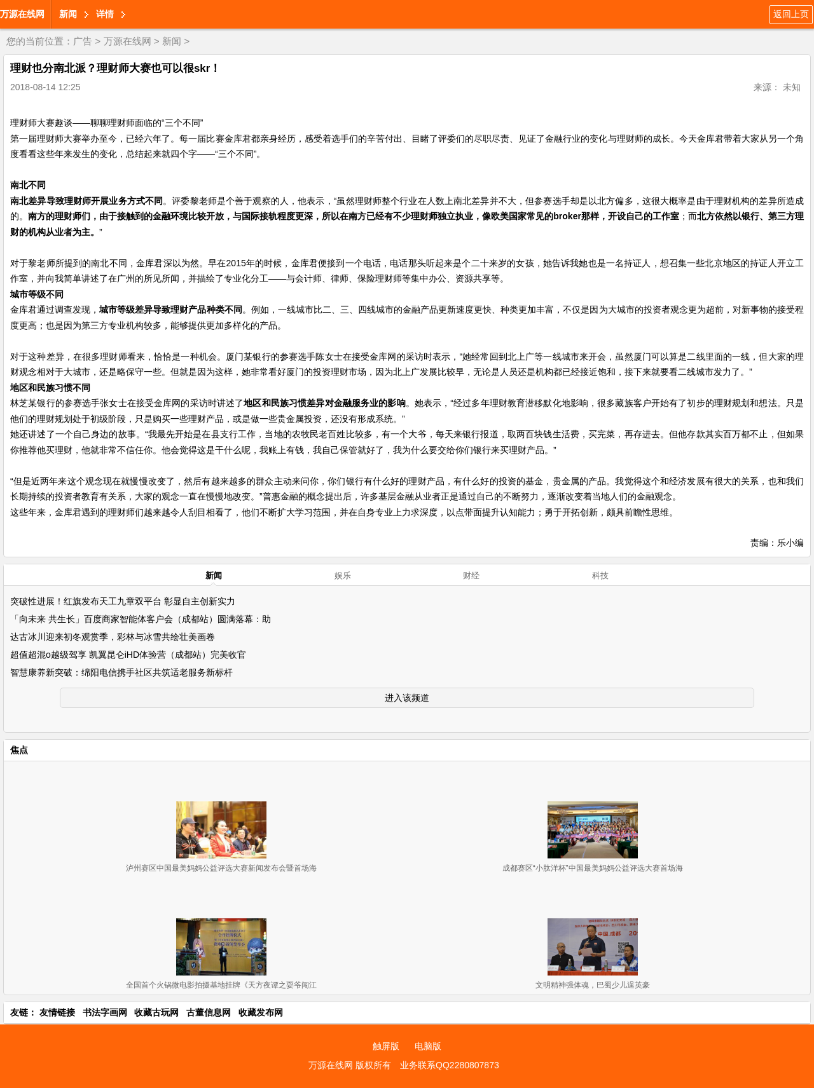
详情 (105, 14)
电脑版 (428, 1046)
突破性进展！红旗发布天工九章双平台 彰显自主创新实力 (122, 601)
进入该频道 (407, 698)
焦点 (19, 750)
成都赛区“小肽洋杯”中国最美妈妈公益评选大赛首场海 (592, 868)
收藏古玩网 (156, 1012)
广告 (82, 41)
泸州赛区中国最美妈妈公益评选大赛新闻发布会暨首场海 (221, 868)
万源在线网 (22, 14)
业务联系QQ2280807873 (449, 1065)
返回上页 (791, 14)
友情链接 (57, 1012)
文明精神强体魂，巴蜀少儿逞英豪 (592, 985)
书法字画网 (105, 1012)
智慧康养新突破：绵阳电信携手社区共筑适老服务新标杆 (121, 672)
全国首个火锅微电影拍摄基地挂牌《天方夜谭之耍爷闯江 (221, 985)
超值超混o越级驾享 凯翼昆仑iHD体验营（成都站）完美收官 (128, 654)
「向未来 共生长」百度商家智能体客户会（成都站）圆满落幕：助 (140, 619)
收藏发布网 (260, 1012)
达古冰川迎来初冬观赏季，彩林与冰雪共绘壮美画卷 (112, 637)
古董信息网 (208, 1012)
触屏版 (386, 1046)
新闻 (68, 14)
